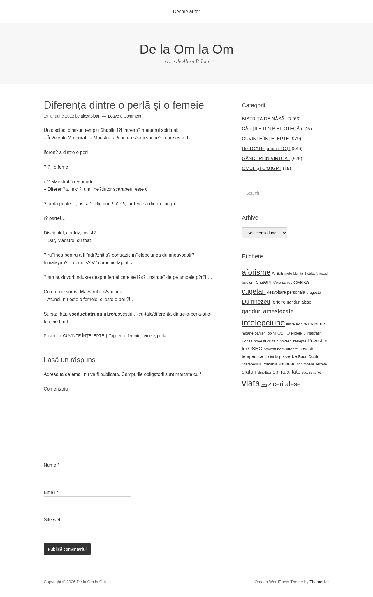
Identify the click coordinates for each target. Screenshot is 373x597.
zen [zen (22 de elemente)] (264, 385)
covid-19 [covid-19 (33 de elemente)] (301, 282)
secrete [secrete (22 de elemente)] (321, 364)
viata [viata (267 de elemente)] (251, 383)
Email (51, 492)
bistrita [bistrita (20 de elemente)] (298, 273)
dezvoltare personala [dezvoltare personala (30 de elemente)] (286, 292)
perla (161, 335)
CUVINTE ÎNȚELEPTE (83, 335)
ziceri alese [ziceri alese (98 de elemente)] (284, 384)
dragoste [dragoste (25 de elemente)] (313, 292)
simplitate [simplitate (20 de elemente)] (265, 372)
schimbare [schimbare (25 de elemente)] (305, 364)
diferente (132, 335)
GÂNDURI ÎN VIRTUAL (266, 158)
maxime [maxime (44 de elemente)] (316, 324)
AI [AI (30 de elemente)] (274, 273)
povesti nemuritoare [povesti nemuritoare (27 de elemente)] (281, 349)
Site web (52, 519)
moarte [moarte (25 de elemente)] (248, 333)
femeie (148, 335)
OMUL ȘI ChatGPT (261, 168)
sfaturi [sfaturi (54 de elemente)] (249, 372)
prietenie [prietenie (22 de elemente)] (271, 357)
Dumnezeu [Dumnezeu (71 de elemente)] (256, 301)
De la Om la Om (187, 49)
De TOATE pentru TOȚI (266, 148)
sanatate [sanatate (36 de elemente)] (287, 363)
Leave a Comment (124, 116)
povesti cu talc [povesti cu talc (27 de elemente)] (266, 341)
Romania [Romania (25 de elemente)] (269, 364)
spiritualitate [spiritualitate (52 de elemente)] (286, 372)
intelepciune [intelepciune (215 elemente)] (263, 322)
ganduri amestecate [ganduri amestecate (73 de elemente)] (268, 311)
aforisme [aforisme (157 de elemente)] (256, 272)
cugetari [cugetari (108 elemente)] (254, 291)
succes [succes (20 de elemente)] (307, 372)
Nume (51, 465)
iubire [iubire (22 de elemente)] (290, 324)
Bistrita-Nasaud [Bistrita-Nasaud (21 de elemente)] (315, 273)
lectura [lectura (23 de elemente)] (301, 324)
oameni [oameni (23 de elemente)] (260, 333)
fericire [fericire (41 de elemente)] (279, 301)
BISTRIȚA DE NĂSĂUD (266, 118)
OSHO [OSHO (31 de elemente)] (283, 333)
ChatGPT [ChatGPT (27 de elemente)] (264, 282)
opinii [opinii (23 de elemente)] (272, 333)
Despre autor (186, 11)
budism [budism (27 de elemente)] (248, 282)
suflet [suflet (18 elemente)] (317, 372)
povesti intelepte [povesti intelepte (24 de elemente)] (293, 341)
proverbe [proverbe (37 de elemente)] (288, 356)
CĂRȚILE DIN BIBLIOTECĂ (271, 128)
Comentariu (56, 388)
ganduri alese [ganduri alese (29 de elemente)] (299, 302)
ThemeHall (319, 582)
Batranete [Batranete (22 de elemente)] (284, 274)
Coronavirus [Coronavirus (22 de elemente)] (282, 283)
